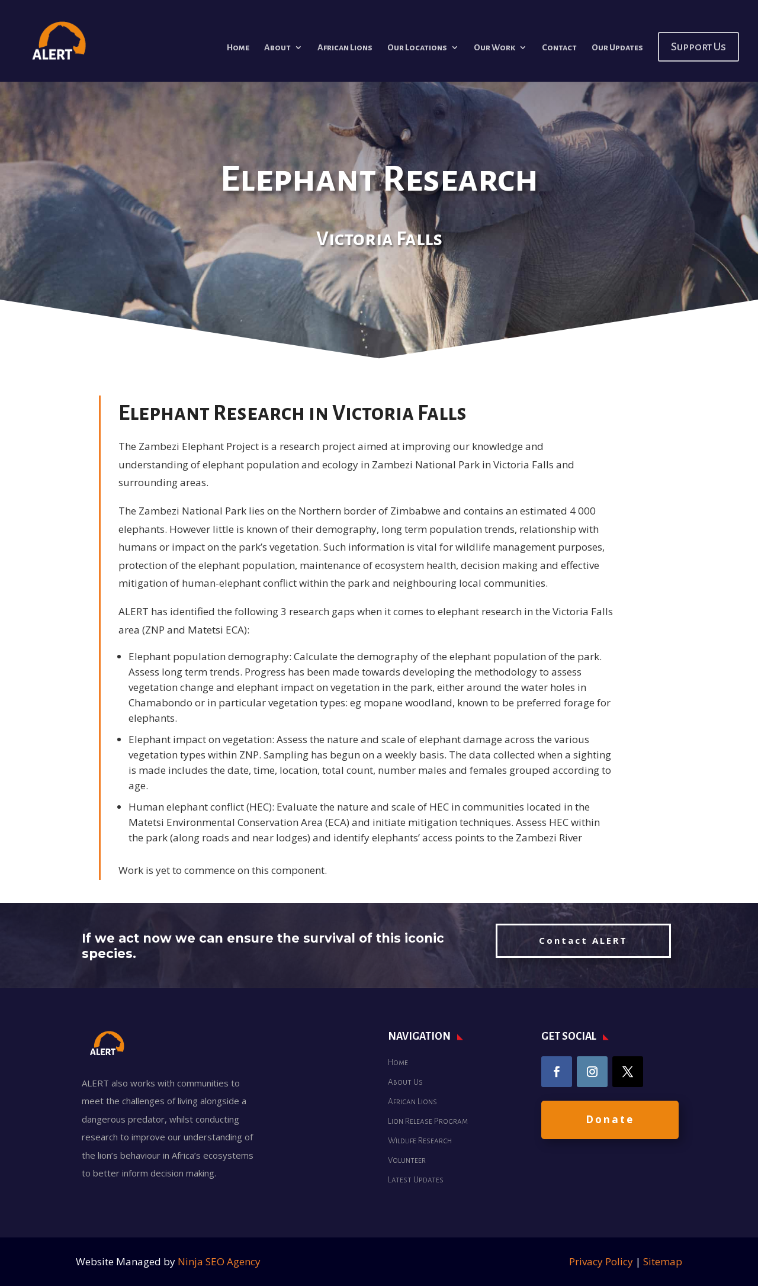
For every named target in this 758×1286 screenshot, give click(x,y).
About (277, 47)
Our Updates (617, 47)
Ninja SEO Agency (219, 1261)
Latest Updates (416, 1179)
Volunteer (407, 1160)
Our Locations (417, 47)
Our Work (494, 47)
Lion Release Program (428, 1121)
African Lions (344, 47)
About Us (405, 1082)
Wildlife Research (420, 1140)
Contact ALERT (583, 940)
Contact (559, 47)
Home (238, 47)
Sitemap (662, 1261)
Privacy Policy (601, 1261)
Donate (610, 1119)
